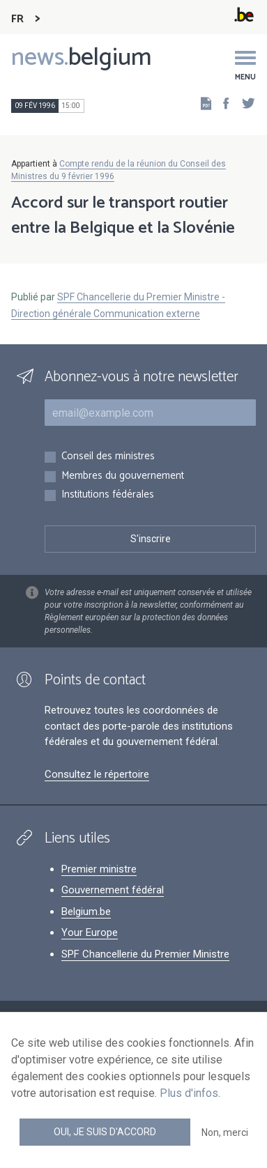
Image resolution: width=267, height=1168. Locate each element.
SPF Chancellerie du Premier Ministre (145, 954)
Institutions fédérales (107, 495)
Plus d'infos (189, 1093)
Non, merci (224, 1132)
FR (17, 19)
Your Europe (89, 932)
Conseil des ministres (108, 457)
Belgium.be (86, 911)
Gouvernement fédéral (112, 890)
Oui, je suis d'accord (105, 1131)
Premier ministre (99, 869)
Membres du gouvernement (122, 476)
